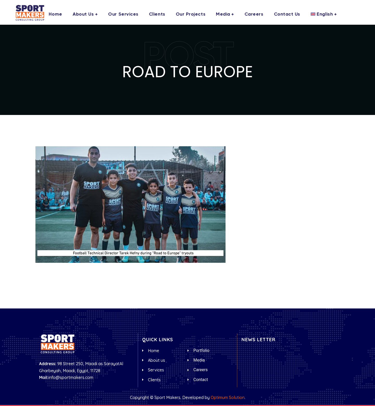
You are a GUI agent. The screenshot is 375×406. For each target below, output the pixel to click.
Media (223, 14)
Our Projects (190, 14)
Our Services (123, 14)
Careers (254, 14)
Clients (157, 14)
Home (55, 14)
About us (83, 14)
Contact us (287, 14)
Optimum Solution (228, 397)
